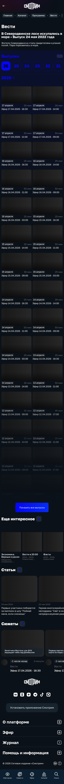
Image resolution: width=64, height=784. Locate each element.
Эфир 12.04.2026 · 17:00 (46, 414)
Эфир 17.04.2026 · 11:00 (14, 136)
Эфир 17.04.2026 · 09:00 (46, 136)
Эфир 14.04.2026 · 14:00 (46, 303)
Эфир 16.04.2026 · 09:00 (46, 192)
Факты (47, 554)
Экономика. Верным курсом (10, 555)
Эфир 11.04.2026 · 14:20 (14, 497)
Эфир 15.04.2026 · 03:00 (46, 275)
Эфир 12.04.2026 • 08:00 (14, 469)
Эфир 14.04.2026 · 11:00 (14, 331)
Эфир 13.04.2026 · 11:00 (46, 386)
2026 (13, 77)
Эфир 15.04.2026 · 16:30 (46, 220)
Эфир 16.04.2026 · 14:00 (46, 164)
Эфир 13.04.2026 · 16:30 (46, 358)
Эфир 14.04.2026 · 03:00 (14, 358)
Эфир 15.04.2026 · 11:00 (46, 247)
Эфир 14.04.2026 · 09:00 (46, 331)
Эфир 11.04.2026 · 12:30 (46, 497)
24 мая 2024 (7, 604)
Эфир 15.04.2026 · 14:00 (14, 247)
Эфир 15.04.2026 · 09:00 (14, 275)
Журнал (32, 742)
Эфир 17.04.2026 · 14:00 (46, 109)
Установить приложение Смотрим (32, 707)
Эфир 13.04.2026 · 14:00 (14, 386)
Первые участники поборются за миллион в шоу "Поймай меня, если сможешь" (18, 611)
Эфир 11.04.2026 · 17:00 (46, 469)
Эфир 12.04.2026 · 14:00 (14, 442)
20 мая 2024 (44, 604)
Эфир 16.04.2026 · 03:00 (14, 220)
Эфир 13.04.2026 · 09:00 (14, 414)
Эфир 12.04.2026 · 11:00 (46, 442)
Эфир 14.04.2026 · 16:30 (14, 303)
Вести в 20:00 (30, 554)
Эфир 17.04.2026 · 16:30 (14, 109)
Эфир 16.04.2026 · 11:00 (14, 192)
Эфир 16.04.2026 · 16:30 (14, 164)
